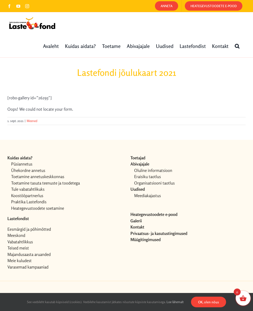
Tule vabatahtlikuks (27, 189)
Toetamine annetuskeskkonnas (37, 176)
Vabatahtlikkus (20, 241)
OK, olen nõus (208, 302)
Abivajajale (139, 163)
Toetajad (137, 157)
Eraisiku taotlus (147, 176)
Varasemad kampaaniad (27, 267)
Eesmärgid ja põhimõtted (29, 229)
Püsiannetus (21, 163)
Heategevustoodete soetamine (37, 208)
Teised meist (18, 247)
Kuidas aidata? (19, 157)
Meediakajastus (147, 195)
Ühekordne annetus (28, 170)
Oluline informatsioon (153, 170)
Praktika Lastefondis (28, 201)
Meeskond (16, 235)
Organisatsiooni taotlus (154, 183)
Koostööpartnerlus (27, 195)
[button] (237, 45)
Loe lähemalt (175, 302)
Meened (32, 121)
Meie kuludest (19, 260)
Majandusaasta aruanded (29, 254)
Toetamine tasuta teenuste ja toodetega (45, 183)
